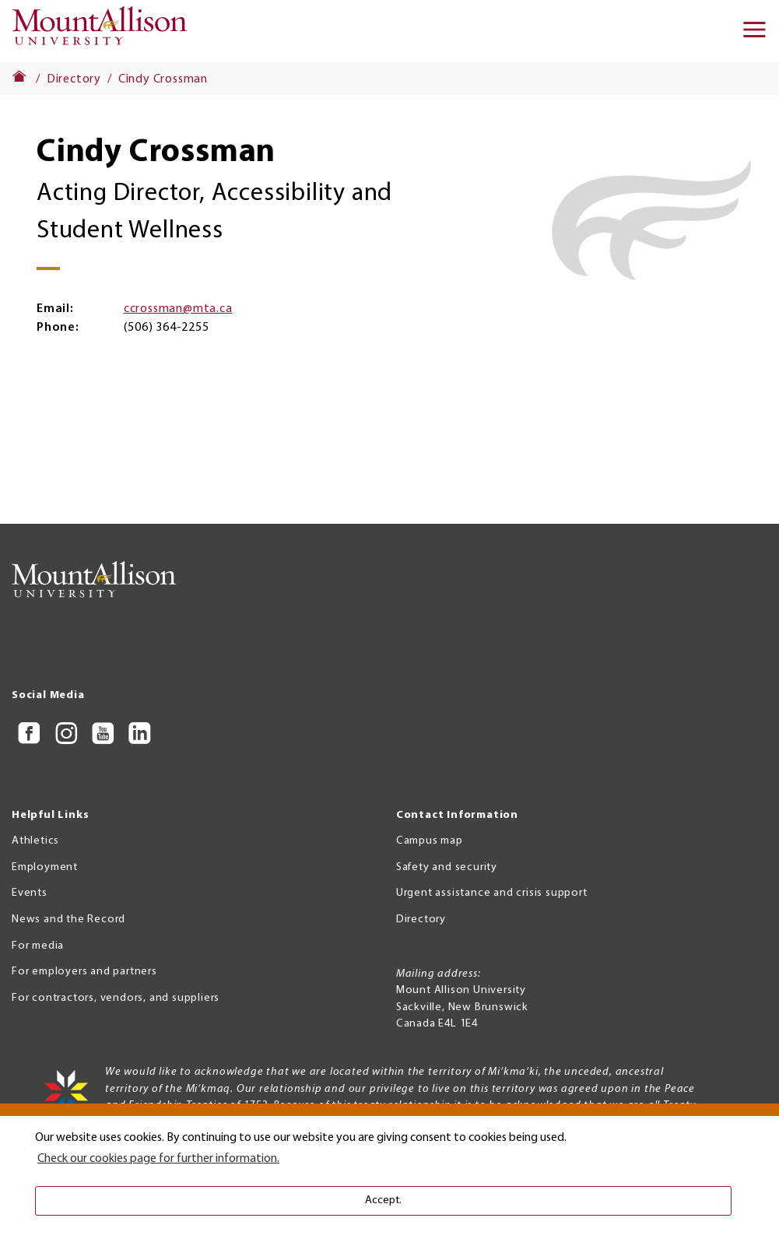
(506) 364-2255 (166, 327)
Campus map (429, 841)
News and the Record (68, 919)
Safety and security (446, 867)
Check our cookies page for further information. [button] (158, 1159)
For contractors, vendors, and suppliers (115, 998)
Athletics (35, 841)
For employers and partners (84, 971)
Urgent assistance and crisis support (492, 893)
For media (38, 946)
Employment (45, 867)
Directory (74, 79)
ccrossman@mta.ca (178, 309)
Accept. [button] (383, 1200)
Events (29, 893)
